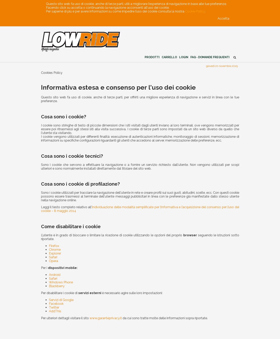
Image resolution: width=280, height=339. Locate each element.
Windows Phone (61, 282)
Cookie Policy (195, 11)
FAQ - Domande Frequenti (209, 57)
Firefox (54, 246)
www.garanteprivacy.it (106, 318)
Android (54, 275)
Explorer (55, 253)
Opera (53, 261)
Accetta (223, 18)
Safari (53, 257)
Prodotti (152, 57)
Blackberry (57, 286)
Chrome (55, 250)
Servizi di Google (61, 300)
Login (183, 57)
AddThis (55, 311)
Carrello (169, 57)
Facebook (56, 304)
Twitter (54, 307)
